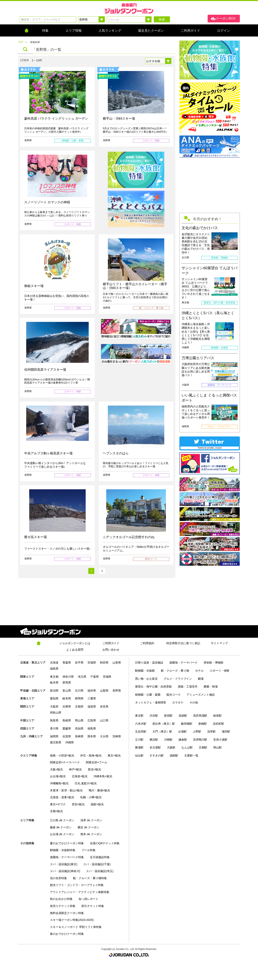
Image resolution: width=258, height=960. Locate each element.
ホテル (199, 670)
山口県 (104, 720)
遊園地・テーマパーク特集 (67, 857)
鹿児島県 (55, 742)
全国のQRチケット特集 (105, 843)
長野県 (116, 690)
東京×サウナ (58, 804)
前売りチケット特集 (62, 906)
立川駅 (139, 739)
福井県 (91, 690)
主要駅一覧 (191, 755)
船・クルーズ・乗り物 (175, 670)
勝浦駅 (139, 747)
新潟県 (54, 690)
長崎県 (79, 736)
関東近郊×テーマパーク (65, 762)
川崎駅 (168, 739)
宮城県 (91, 662)
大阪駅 (171, 747)
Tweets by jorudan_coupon (210, 448)
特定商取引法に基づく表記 (183, 643)
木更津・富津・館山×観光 (66, 790)
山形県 (116, 662)
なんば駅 (187, 747)
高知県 (79, 728)
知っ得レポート (88, 899)
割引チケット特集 (92, 906)
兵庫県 (66, 706)
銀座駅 (217, 715)
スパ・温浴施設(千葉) (96, 864)
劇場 (201, 678)
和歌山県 (55, 712)
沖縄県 (69, 742)
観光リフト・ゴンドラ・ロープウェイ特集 (77, 885)
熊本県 (91, 736)
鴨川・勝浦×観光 (99, 790)
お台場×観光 (58, 776)
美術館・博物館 (213, 662)
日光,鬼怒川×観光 (86, 783)
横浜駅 (154, 739)
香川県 (54, 728)
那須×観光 (94, 769)
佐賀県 (66, 736)
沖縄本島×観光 (103, 776)
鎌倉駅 (183, 739)
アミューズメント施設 (201, 694)
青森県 (66, 662)
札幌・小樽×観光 (91, 797)
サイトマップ (219, 643)
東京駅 (139, 715)
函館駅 (174, 755)
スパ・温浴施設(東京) (63, 864)
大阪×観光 (56, 769)
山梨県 (104, 690)
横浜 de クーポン (88, 827)
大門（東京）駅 (162, 731)
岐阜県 (66, 698)
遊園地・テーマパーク (183, 662)
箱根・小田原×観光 (62, 755)
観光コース (173, 694)
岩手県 (79, 662)
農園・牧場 (211, 686)
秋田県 (104, 662)
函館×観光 (97, 804)
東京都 (54, 676)
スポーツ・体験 (219, 670)
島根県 (66, 720)
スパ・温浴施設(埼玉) (99, 871)
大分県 (104, 736)
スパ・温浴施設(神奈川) (65, 871)
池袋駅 (183, 715)
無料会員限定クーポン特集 (67, 913)
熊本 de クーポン (91, 834)
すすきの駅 (157, 755)
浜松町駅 (218, 723)
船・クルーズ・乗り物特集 (90, 878)
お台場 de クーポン (62, 834)
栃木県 (54, 682)
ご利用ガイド (110, 643)
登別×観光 (78, 804)
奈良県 (104, 706)
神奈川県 (68, 676)
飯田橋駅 (186, 723)
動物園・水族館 (145, 670)
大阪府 (54, 706)
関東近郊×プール (96, 762)
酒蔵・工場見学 (188, 686)
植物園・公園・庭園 (147, 694)
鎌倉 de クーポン (61, 827)
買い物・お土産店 (146, 678)
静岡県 (79, 698)
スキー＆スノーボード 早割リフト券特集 (76, 927)
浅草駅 (211, 731)
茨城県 (107, 676)
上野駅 (197, 731)
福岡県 (54, 736)
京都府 (79, 706)
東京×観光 (114, 755)
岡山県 (79, 720)
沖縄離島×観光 (59, 783)
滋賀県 (91, 706)
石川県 (79, 690)
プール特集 (88, 850)
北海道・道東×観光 (62, 797)
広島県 (91, 720)
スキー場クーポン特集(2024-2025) (72, 919)
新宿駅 (168, 715)
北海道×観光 (79, 776)
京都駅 (203, 747)
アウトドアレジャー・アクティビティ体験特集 (79, 892)
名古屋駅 (155, 747)
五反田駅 (140, 731)
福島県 (54, 668)
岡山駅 (217, 747)
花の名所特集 (58, 878)
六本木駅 (140, 723)
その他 (193, 702)
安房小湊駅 (220, 739)
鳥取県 (54, 720)
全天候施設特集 (100, 857)
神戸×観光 (75, 769)
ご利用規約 (147, 643)
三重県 (91, 698)
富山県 (66, 690)
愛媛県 (66, 728)
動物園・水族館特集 (62, 850)
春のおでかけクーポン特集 (67, 933)
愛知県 (54, 698)
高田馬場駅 (200, 715)
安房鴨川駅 (200, 739)
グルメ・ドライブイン (178, 678)
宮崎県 (116, 736)
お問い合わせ (110, 649)
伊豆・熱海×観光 (91, 755)
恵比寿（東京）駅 (163, 723)
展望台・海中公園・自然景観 (153, 686)
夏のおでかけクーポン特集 (67, 843)
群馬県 (66, 682)
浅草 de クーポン (91, 820)
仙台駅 (139, 755)
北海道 (54, 662)
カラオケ (177, 702)
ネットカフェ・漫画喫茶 (150, 702)
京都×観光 (56, 811)
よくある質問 (74, 649)
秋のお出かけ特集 (61, 899)
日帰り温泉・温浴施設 (149, 662)
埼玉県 (82, 676)
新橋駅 (202, 723)
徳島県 (91, 728)
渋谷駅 (154, 715)
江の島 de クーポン (62, 820)
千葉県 (94, 676)
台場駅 (182, 731)
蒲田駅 (226, 731)
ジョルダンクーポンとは (74, 643)
